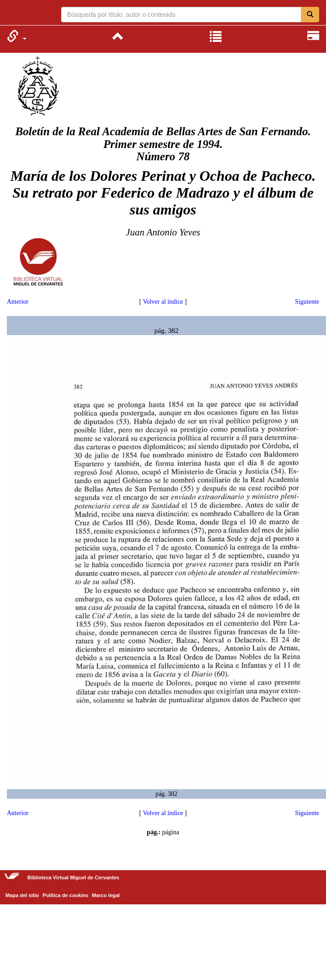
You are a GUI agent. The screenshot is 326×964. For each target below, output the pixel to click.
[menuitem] (16, 36)
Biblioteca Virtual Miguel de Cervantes (12, 13)
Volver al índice (163, 301)
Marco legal (106, 895)
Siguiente (307, 301)
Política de (65, 895)
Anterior (17, 301)
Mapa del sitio (22, 895)
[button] (16, 36)
